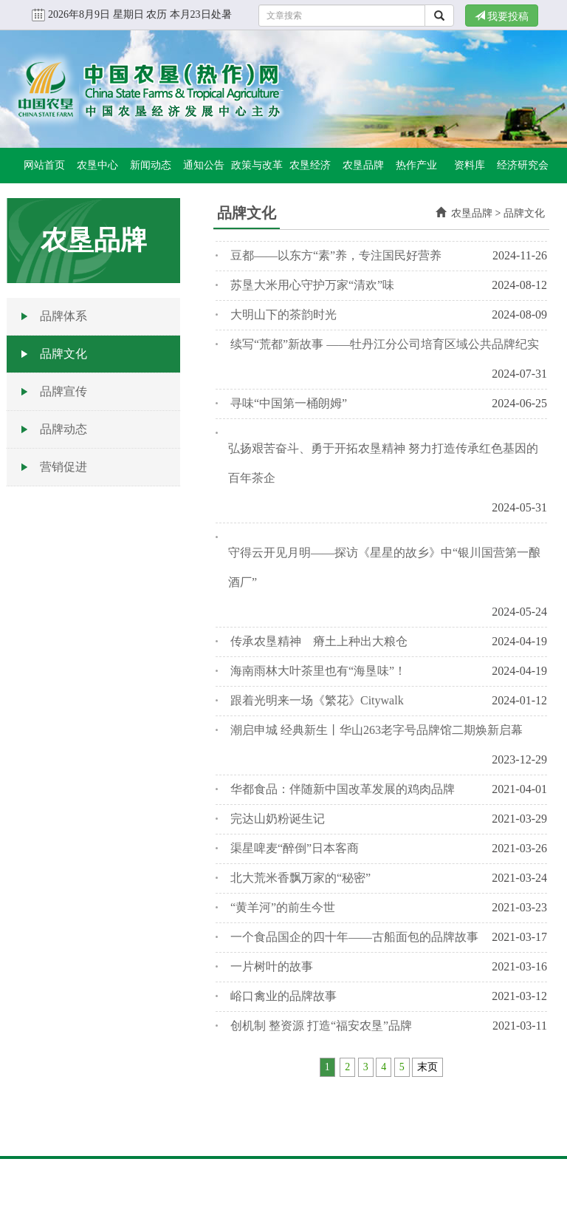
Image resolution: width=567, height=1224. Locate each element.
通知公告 (203, 165)
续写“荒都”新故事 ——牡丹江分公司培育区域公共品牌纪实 (384, 344)
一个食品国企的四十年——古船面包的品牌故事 (354, 937)
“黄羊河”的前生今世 (282, 907)
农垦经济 (310, 165)
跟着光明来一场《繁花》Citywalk (317, 700)
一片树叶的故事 (271, 966)
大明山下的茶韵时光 (283, 314)
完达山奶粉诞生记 (277, 818)
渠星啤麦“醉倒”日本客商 (294, 848)
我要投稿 (502, 16)
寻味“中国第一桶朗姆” (288, 403)
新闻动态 (150, 165)
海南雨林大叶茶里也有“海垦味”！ (318, 670)
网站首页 (44, 165)
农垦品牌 (363, 165)
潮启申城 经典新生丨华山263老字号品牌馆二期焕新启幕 (376, 730)
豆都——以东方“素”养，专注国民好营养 (335, 255)
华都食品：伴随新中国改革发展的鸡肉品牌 (342, 789)
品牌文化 (63, 353)
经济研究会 (523, 165)
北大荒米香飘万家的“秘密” (300, 877)
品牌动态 (63, 429)
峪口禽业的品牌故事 (283, 996)
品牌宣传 (63, 391)
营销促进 (63, 466)
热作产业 (416, 165)
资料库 (469, 165)
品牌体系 (63, 316)
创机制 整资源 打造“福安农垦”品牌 (321, 1025)
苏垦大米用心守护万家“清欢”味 (312, 285)
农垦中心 (97, 165)
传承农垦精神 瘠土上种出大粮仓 (319, 641)
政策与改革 (257, 165)
